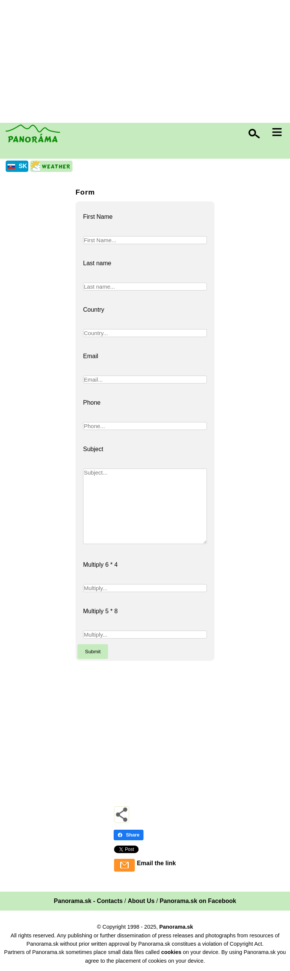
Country (93, 309)
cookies (171, 952)
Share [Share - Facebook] (128, 835)
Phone (91, 402)
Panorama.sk (176, 927)
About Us (141, 901)
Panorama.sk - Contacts (88, 901)
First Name (98, 216)
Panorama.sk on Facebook (198, 901)
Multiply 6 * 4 (100, 564)
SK (23, 166)
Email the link (156, 863)
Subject (93, 449)
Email (90, 356)
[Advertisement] (147, 62)
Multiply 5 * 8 (100, 611)
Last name (97, 263)
